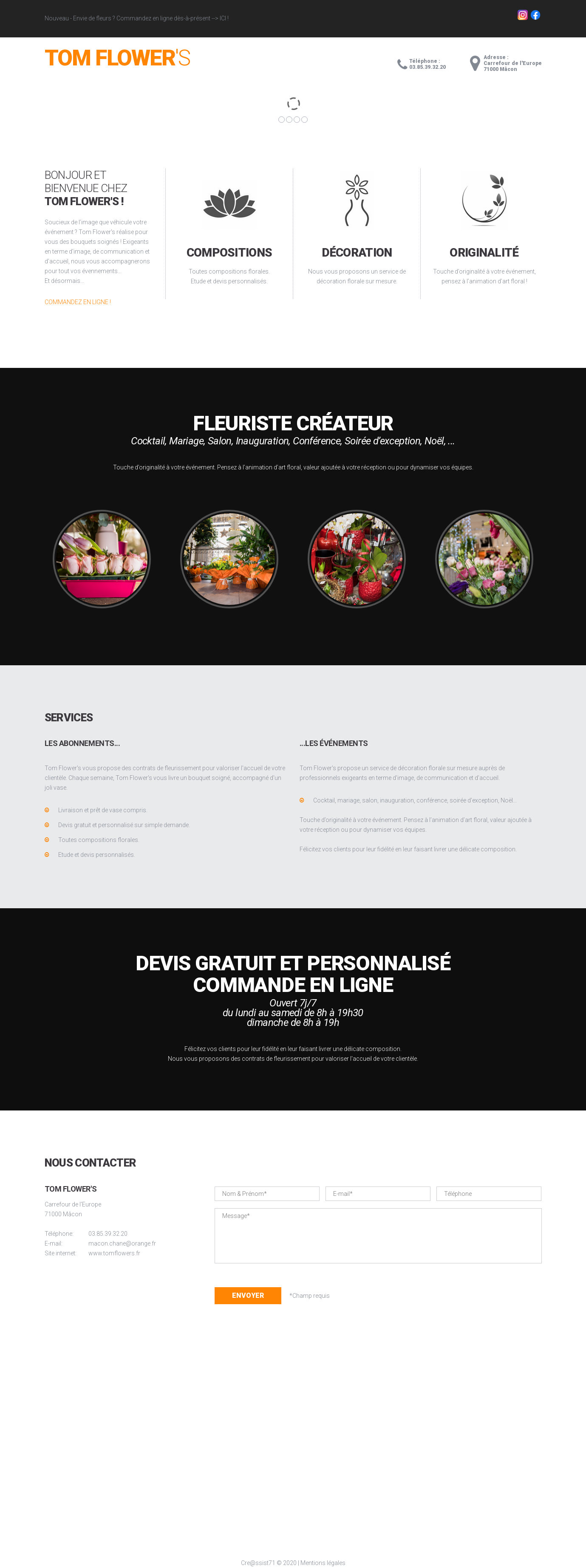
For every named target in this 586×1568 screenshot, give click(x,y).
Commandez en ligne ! (78, 302)
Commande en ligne (293, 985)
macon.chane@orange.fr (122, 1243)
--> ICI (219, 18)
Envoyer (248, 1295)
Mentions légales (322, 1563)
